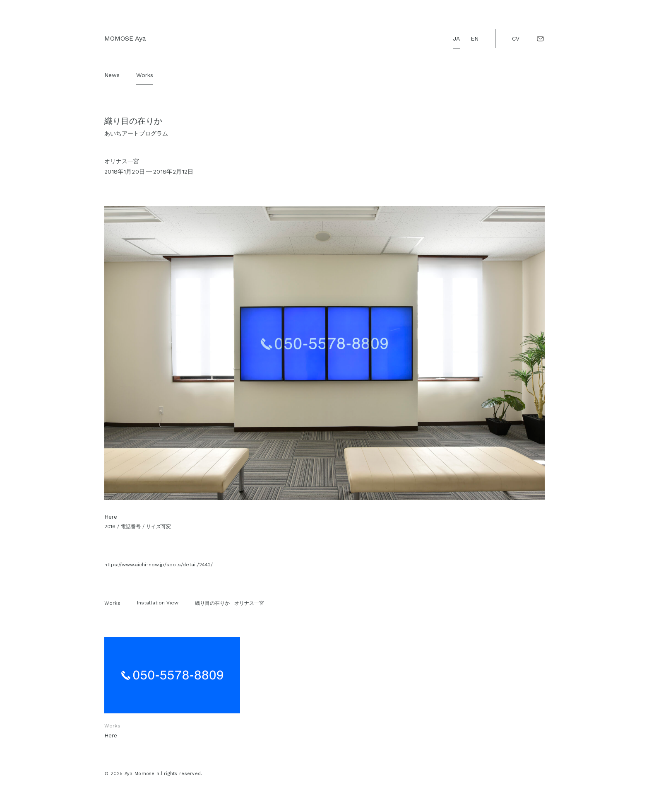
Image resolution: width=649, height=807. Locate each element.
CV (515, 38)
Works (144, 75)
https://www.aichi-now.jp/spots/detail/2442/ (158, 565)
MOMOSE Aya (125, 38)
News (112, 75)
